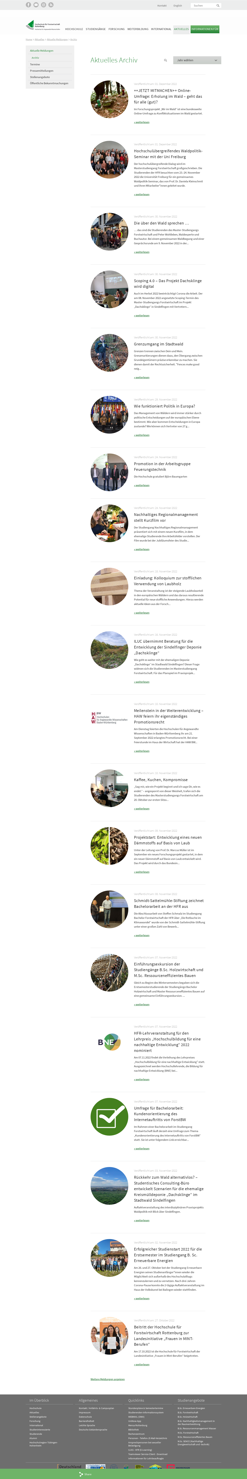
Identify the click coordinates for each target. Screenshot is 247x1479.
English (178, 5)
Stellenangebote (40, 77)
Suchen (218, 5)
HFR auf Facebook (28, 4)
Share (87, 1474)
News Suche (165, 60)
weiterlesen (142, 122)
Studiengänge (96, 29)
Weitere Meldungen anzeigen (108, 1378)
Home (29, 39)
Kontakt (162, 5)
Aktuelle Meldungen (57, 39)
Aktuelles (181, 29)
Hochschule (74, 29)
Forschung (117, 29)
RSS (51, 4)
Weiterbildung (137, 29)
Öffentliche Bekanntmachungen (49, 83)
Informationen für (204, 29)
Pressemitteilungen (41, 70)
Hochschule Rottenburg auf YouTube (36, 4)
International (161, 29)
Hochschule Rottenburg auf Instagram (43, 4)
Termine (35, 64)
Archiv (73, 39)
